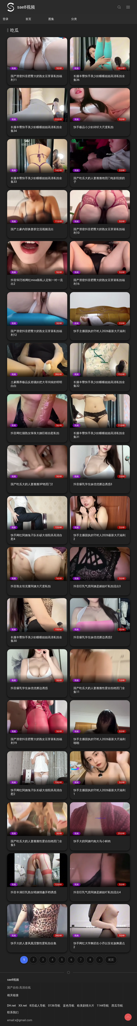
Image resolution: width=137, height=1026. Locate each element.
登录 (5, 19)
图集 (51, 19)
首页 (28, 19)
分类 (74, 19)
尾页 (111, 959)
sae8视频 (21, 7)
